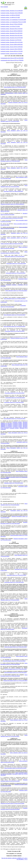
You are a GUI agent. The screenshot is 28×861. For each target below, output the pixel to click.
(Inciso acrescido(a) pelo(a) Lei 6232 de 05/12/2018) (15, 768)
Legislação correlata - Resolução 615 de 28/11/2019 (11, 33)
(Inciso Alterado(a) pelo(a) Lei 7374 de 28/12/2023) (14, 186)
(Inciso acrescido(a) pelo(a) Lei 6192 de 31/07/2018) (12, 218)
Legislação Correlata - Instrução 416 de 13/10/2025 (11, 53)
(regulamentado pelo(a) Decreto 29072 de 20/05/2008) (12, 58)
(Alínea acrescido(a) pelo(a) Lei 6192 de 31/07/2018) (12, 243)
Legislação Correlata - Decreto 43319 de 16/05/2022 (12, 46)
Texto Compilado (4, 6)
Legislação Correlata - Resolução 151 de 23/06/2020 (12, 10)
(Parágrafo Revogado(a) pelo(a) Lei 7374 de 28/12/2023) (14, 523)
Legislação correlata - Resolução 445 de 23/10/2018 (11, 28)
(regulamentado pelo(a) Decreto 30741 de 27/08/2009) (12, 60)
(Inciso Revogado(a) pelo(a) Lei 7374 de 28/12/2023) (14, 160)
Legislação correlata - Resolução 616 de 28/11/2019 (11, 35)
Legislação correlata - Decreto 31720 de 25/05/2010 (11, 24)
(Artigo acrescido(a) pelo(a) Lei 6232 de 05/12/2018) (14, 761)
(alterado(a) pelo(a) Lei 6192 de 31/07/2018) (14, 214)
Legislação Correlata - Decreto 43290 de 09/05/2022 (12, 44)
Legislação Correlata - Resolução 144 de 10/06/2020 (12, 12)
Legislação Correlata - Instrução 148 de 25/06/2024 (11, 49)
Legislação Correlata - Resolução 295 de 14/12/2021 (12, 42)
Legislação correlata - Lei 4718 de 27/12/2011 (10, 26)
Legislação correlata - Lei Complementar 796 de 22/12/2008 (13, 22)
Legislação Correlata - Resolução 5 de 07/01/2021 (11, 40)
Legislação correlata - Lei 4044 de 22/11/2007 (10, 17)
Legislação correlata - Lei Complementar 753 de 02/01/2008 (13, 19)
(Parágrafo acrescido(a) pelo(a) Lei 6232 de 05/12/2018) (14, 780)
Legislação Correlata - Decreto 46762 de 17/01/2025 (12, 51)
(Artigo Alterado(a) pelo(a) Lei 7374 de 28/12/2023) (15, 87)
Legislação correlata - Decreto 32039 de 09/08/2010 (11, 31)
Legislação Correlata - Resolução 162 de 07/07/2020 (12, 37)
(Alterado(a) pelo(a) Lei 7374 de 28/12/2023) (13, 483)
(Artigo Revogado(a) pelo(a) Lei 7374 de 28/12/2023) (15, 646)
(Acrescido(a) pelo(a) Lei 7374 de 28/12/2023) (14, 256)
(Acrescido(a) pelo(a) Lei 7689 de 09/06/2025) (13, 191)
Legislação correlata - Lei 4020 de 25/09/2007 (10, 15)
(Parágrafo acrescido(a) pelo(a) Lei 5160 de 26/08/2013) (12, 204)
